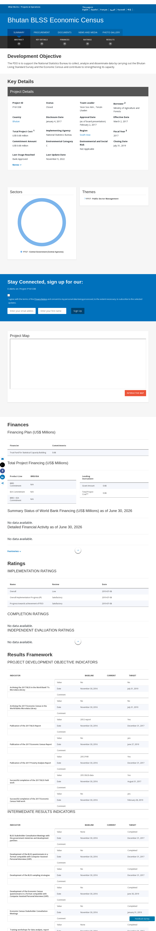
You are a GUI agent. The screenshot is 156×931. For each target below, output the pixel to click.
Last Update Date (56, 154)
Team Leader (87, 102)
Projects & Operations (30, 7)
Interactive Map (135, 393)
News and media (87, 32)
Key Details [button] (42, 42)
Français (103, 9)
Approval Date (88, 117)
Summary (19, 32)
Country (16, 117)
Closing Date (120, 141)
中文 (129, 9)
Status (49, 102)
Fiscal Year (120, 131)
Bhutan (16, 121)
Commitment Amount (24, 141)
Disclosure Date (55, 117)
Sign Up (78, 310)
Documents (64, 32)
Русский (121, 9)
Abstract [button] (19, 42)
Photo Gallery (111, 32)
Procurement (42, 32)
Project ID (17, 102)
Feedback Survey (142, 918)
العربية (112, 9)
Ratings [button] (87, 42)
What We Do (13, 7)
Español (94, 9)
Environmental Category (59, 141)
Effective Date (121, 117)
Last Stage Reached (23, 154)
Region (83, 130)
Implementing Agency (58, 130)
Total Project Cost (23, 131)
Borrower (119, 103)
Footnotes (13, 551)
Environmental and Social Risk (94, 143)
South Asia (85, 134)
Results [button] (110, 42)
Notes (15, 164)
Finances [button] (65, 42)
